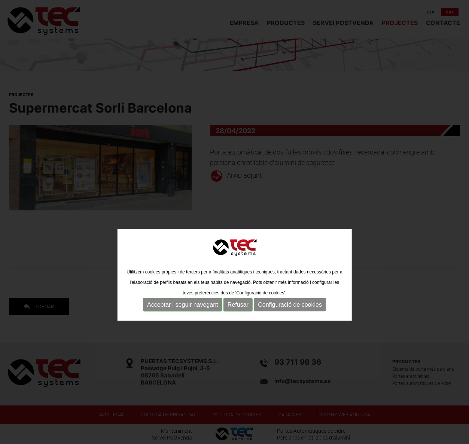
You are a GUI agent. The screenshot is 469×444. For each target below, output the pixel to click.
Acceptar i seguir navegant (182, 324)
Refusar (238, 324)
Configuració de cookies (290, 324)
